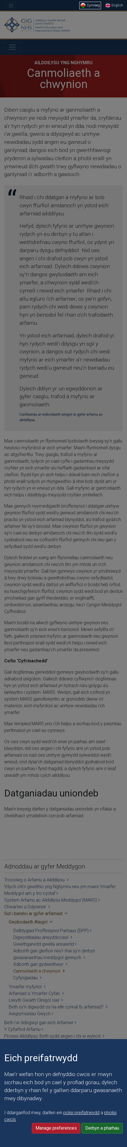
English (114, 5)
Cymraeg (90, 5)
